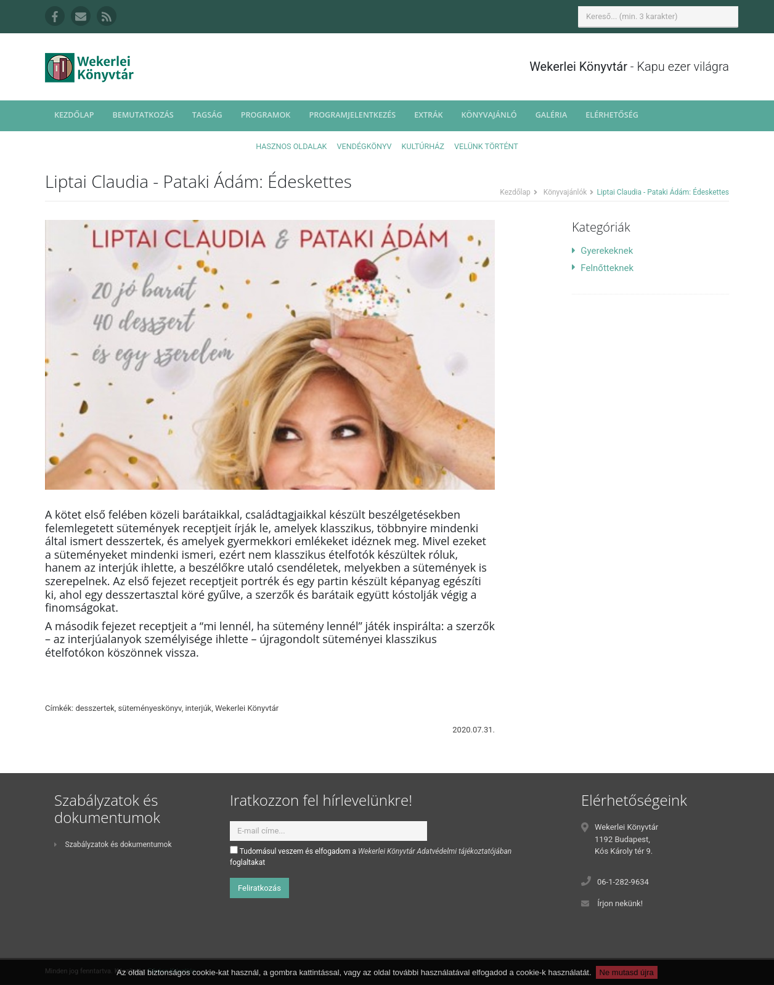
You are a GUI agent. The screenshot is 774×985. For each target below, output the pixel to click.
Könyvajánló (489, 115)
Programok (266, 115)
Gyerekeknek (602, 250)
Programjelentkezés (352, 115)
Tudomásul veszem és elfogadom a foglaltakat (370, 856)
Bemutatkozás (142, 115)
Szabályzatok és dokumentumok (112, 844)
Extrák (428, 115)
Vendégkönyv (364, 146)
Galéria (552, 115)
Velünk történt (486, 146)
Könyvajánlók (565, 192)
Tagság (207, 115)
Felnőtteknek (602, 268)
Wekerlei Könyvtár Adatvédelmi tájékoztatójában (434, 851)
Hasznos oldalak (291, 146)
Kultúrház (423, 146)
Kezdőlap (74, 115)
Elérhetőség (611, 115)
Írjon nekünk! (620, 903)
